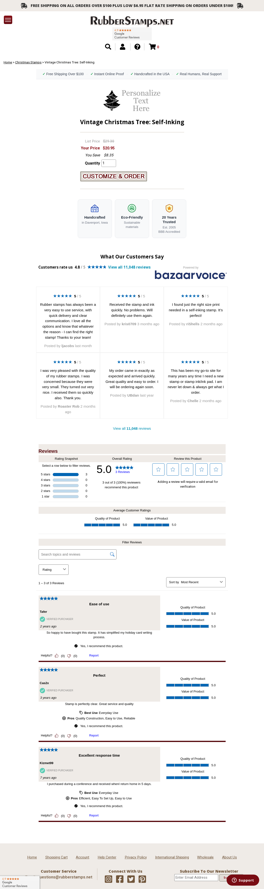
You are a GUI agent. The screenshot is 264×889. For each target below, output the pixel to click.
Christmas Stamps (28, 62)
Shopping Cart (56, 857)
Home (8, 62)
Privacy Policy (136, 857)
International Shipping (172, 857)
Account (82, 857)
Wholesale (205, 857)
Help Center (107, 857)
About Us (229, 857)
